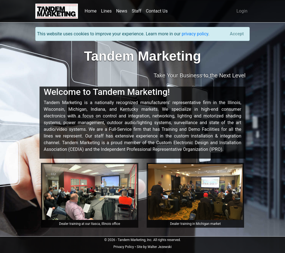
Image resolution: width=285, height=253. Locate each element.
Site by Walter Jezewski (154, 247)
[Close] (236, 34)
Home (91, 11)
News (121, 11)
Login (242, 11)
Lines (106, 11)
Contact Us (157, 11)
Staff (136, 11)
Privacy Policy (123, 247)
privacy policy (195, 33)
